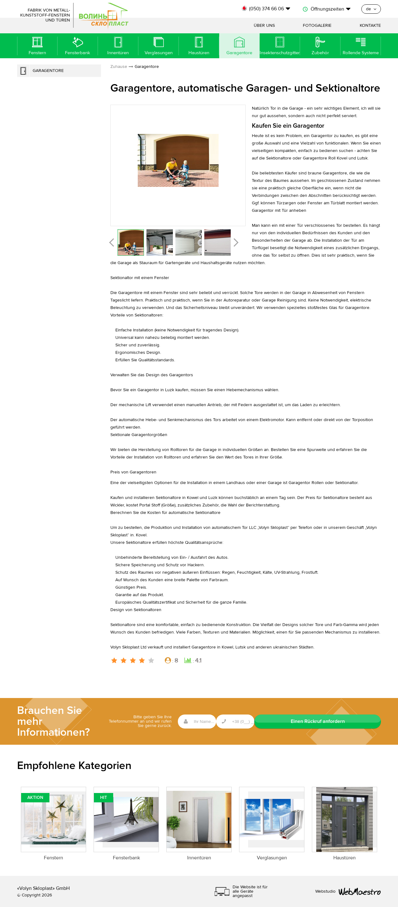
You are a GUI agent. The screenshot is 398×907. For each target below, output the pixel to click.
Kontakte (370, 25)
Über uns (264, 25)
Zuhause (118, 66)
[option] (178, 160)
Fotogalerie (317, 25)
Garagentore (48, 71)
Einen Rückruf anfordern (350, 721)
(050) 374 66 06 (266, 9)
